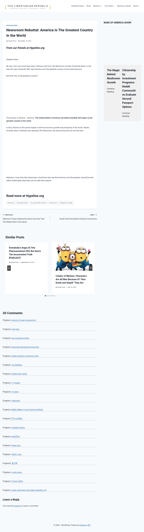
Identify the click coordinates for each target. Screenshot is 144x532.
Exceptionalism (22, 203)
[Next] (90, 268)
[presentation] (73, 256)
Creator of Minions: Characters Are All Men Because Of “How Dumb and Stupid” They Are (71, 279)
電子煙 (14, 463)
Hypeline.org (36, 47)
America (10, 203)
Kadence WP (85, 525)
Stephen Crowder (66, 203)
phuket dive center (19, 374)
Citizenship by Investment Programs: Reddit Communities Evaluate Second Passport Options (129, 88)
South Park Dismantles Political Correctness (74, 216)
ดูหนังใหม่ (15, 436)
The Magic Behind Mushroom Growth (113, 76)
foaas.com (16, 445)
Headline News (77, 6)
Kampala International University (25, 347)
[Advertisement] (49, 97)
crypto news (16, 472)
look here (15, 329)
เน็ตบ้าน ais (16, 454)
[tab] (45, 295)
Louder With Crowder (38, 203)
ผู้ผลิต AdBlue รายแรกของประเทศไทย (27, 409)
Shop (88, 6)
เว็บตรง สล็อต (17, 481)
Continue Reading (111, 90)
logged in (18, 506)
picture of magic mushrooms (23, 320)
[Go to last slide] (9, 268)
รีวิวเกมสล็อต (16, 418)
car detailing (16, 365)
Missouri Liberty (124, 6)
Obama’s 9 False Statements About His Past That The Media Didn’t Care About (25, 218)
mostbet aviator (18, 427)
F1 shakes (15, 383)
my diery (15, 392)
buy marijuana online (20, 338)
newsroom (53, 203)
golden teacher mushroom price (25, 356)
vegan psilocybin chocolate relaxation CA (28, 490)
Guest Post (12, 41)
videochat (15, 401)
